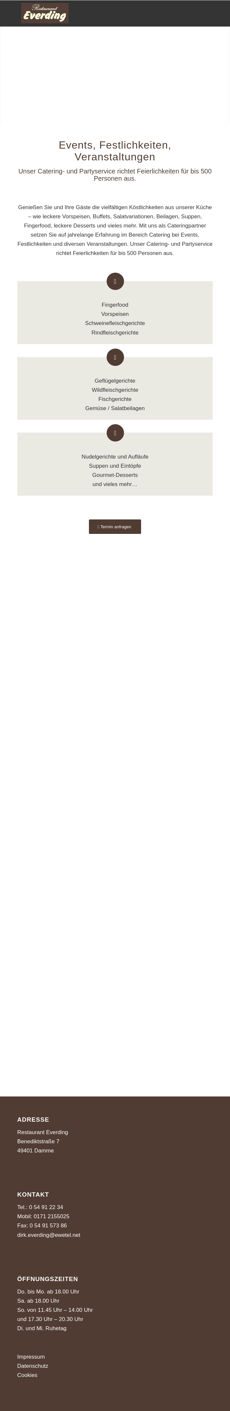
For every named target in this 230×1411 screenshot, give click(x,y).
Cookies (27, 1375)
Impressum (31, 1357)
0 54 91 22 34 (46, 1207)
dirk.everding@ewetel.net (48, 1235)
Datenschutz (33, 1366)
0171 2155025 (50, 1216)
